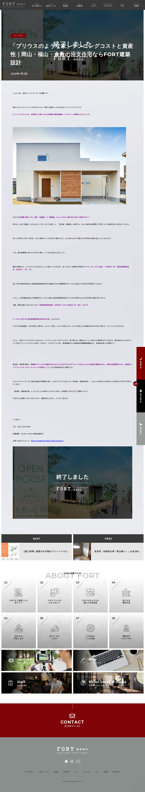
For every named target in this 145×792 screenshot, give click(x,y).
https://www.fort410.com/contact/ (47, 441)
